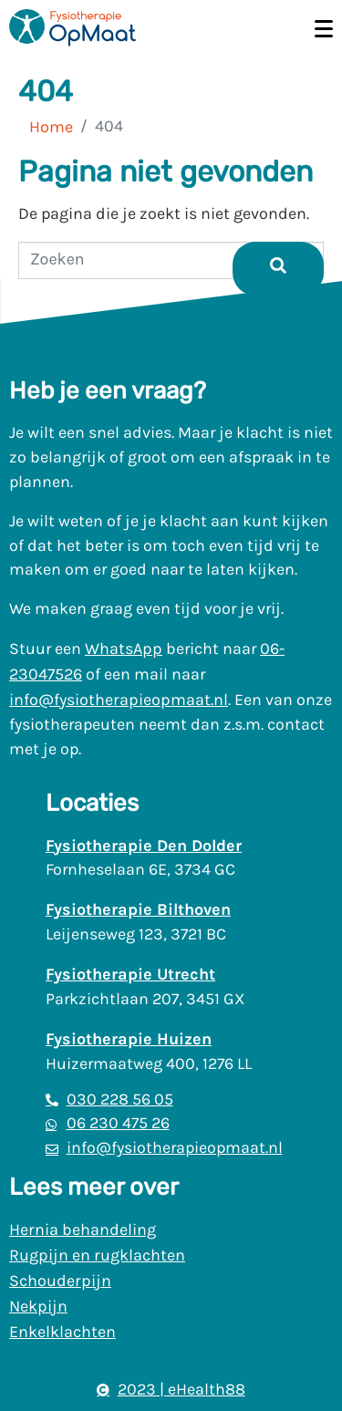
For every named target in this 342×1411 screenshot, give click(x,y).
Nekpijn (38, 1306)
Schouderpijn (60, 1281)
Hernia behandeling (82, 1229)
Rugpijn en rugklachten (97, 1255)
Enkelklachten (62, 1332)
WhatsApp (123, 648)
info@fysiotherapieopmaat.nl (118, 700)
